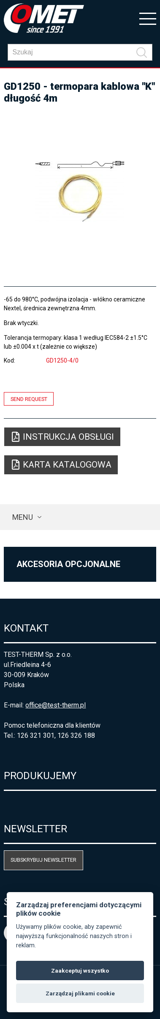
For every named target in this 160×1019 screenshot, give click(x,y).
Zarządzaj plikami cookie (80, 993)
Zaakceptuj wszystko (80, 970)
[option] (80, 191)
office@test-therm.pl (55, 705)
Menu (22, 517)
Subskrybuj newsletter (43, 860)
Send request (29, 398)
